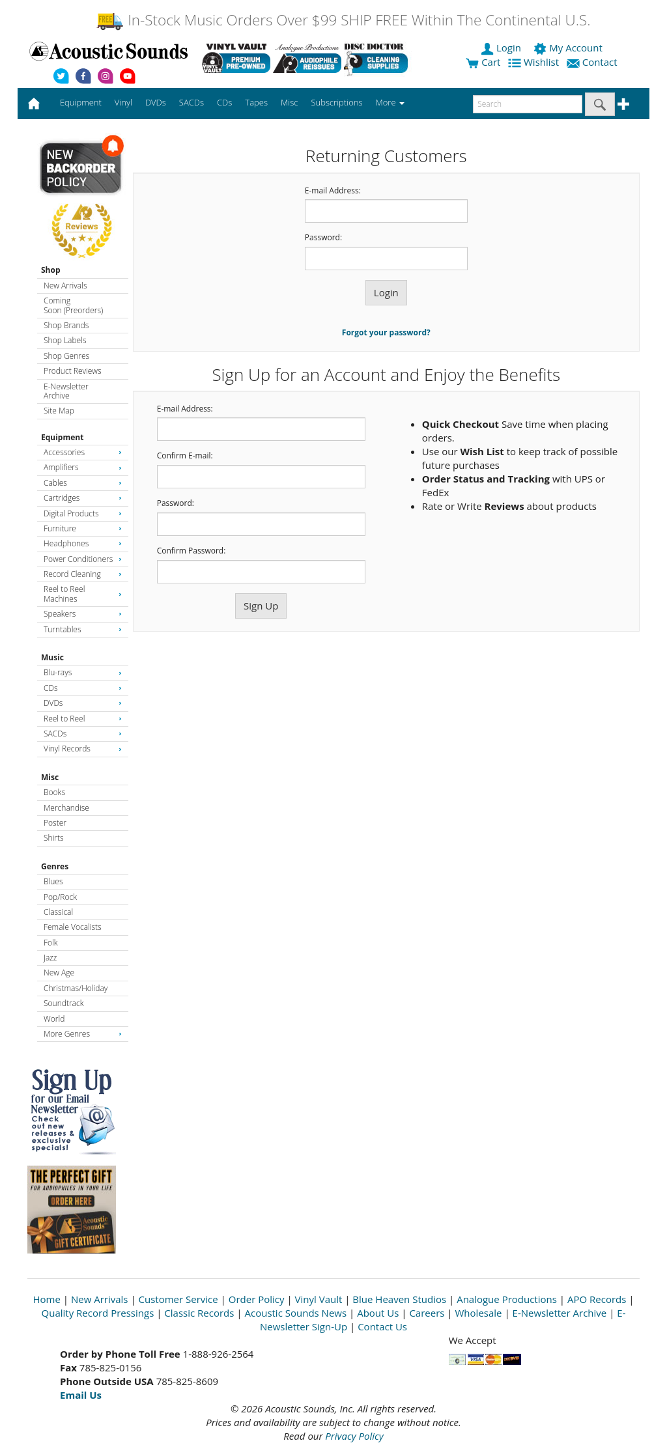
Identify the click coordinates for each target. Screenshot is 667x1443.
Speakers (83, 613)
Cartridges (83, 497)
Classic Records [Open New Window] (199, 1312)
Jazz (50, 957)
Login (502, 47)
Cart (483, 61)
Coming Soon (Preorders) (73, 305)
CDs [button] (224, 102)
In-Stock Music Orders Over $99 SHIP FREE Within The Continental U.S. (343, 20)
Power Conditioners (83, 559)
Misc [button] (289, 102)
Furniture (83, 528)
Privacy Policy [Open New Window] (354, 1435)
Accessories (83, 452)
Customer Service (178, 1299)
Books (54, 792)
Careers (426, 1312)
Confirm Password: (191, 551)
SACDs (83, 733)
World (54, 1018)
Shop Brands (66, 325)
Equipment (62, 437)
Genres (54, 866)
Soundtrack (63, 1003)
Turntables (83, 629)
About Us (378, 1312)
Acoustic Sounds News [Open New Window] (295, 1312)
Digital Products (83, 513)
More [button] (390, 102)
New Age (59, 972)
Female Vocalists (73, 926)
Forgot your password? (386, 332)
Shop (51, 269)
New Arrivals (65, 285)
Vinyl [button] (123, 102)
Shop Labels (65, 340)
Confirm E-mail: (185, 456)
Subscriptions (336, 102)
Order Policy (257, 1299)
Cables (83, 482)
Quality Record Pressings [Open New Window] (98, 1312)
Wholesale (478, 1312)
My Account (568, 47)
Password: (323, 237)
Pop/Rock (60, 897)
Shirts (54, 837)
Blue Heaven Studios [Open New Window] (399, 1299)
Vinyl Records (83, 748)
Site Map (59, 410)
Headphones (83, 543)
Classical (58, 912)
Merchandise (66, 807)
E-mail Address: (333, 191)
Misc (50, 777)
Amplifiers (83, 467)
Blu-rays (83, 672)
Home (47, 1299)
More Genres (83, 1033)
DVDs (83, 702)
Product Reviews (73, 370)
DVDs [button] (155, 102)
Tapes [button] (256, 102)
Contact (593, 61)
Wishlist (534, 61)
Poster (55, 822)
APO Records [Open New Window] (596, 1299)
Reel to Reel (83, 718)
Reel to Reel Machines (83, 593)
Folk (51, 942)
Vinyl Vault (319, 1299)
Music (52, 657)
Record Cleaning (83, 574)
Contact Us (382, 1326)
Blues (53, 881)
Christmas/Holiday (75, 988)
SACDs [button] (191, 102)
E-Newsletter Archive (66, 391)
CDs (83, 687)
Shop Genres (66, 355)
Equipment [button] (81, 102)
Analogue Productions (507, 1299)
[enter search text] (527, 104)
